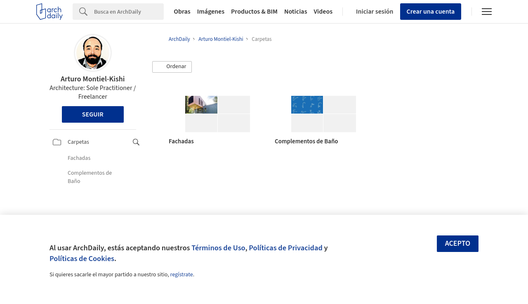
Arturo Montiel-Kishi (93, 79)
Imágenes (210, 11)
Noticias (295, 11)
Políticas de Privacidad (286, 247)
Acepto (458, 243)
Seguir (93, 114)
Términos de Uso (218, 247)
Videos (323, 11)
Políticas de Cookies (82, 258)
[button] (172, 67)
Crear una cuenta (431, 11)
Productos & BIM (254, 11)
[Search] (129, 11)
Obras (182, 11)
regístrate (181, 275)
